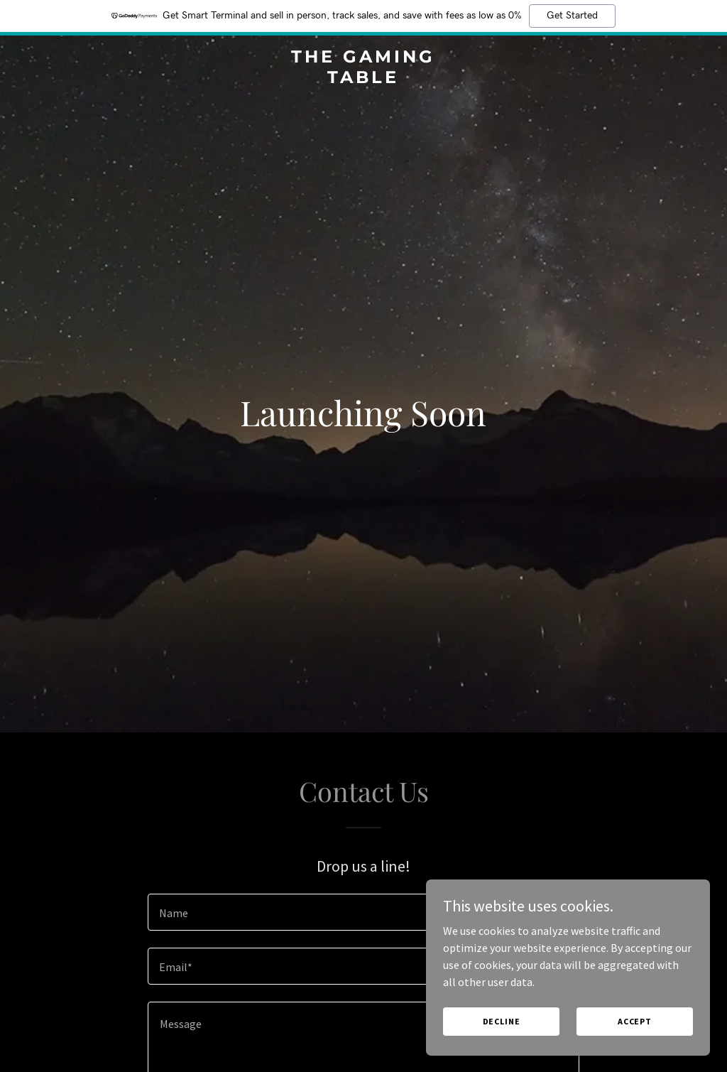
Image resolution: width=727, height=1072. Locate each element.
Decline (501, 1021)
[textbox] (363, 912)
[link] (363, 79)
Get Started (572, 16)
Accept (635, 1021)
